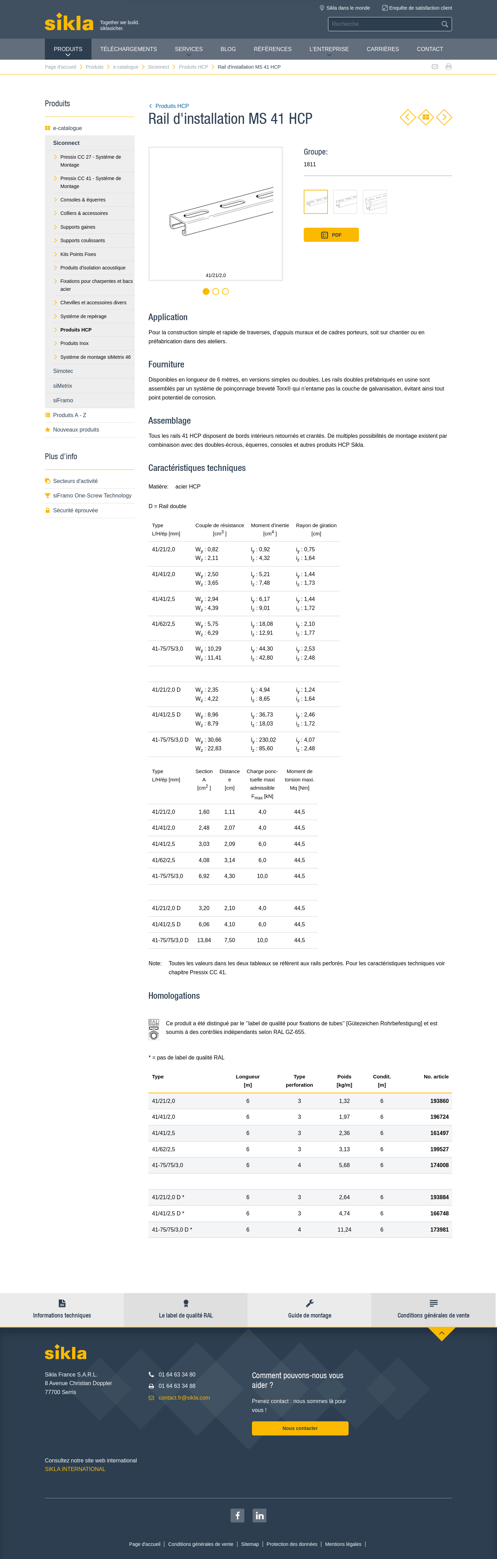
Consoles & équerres (79, 200)
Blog (228, 49)
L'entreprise (329, 52)
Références (273, 49)
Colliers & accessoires (80, 213)
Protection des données (292, 1544)
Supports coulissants (79, 240)
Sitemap (250, 1544)
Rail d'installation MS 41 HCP (249, 67)
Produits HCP (197, 67)
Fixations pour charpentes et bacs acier (93, 285)
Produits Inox (71, 343)
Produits (68, 52)
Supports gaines (74, 227)
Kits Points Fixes (74, 254)
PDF (331, 235)
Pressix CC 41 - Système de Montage (87, 182)
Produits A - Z (65, 415)
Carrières (383, 49)
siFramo (63, 400)
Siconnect (162, 67)
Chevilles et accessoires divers (89, 302)
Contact (430, 49)
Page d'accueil (64, 67)
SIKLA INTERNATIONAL (75, 1469)
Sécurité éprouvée (71, 510)
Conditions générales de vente (200, 1544)
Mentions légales (343, 1544)
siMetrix (62, 386)
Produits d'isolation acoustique (89, 267)
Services (189, 52)
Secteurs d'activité (71, 481)
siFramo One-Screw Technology (88, 496)
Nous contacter (300, 1428)
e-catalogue (129, 67)
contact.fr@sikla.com (184, 1398)
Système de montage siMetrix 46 (92, 357)
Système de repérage (80, 316)
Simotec (63, 371)
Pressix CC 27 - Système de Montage (87, 160)
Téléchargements (128, 49)
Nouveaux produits (72, 430)
